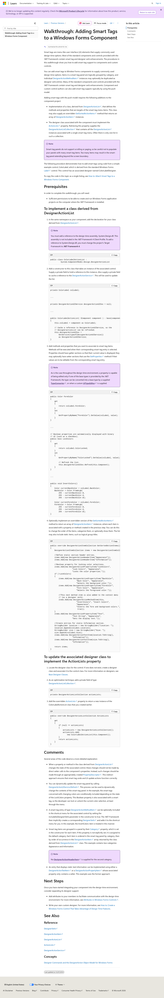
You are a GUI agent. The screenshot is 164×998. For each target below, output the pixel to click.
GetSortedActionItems (85, 113)
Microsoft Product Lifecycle (71, 11)
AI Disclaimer (8, 990)
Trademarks (102, 990)
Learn (46, 23)
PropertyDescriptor (91, 774)
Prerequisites (132, 28)
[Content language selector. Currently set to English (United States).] (14, 985)
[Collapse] (35, 23)
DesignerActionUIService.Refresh (63, 787)
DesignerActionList (91, 106)
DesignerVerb (89, 820)
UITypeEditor (89, 383)
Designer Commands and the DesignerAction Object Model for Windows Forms (78, 962)
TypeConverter (57, 383)
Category (94, 829)
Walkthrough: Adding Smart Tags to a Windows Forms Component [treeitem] (19, 34)
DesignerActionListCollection (61, 129)
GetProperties (96, 356)
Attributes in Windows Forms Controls (99, 899)
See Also (130, 37)
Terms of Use (91, 990)
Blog (33, 990)
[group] (84, 315)
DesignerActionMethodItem (65, 78)
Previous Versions (57, 23)
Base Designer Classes (58, 674)
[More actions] (118, 23)
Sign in (158, 3)
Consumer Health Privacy (71, 990)
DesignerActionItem (64, 117)
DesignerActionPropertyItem (87, 870)
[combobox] (20, 28)
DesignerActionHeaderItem (66, 859)
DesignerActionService (82, 275)
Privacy (54, 990)
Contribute (44, 990)
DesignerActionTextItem (59, 870)
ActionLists (53, 125)
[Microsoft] (4, 3)
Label (46, 170)
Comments (131, 31)
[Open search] (152, 3)
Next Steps (131, 34)
